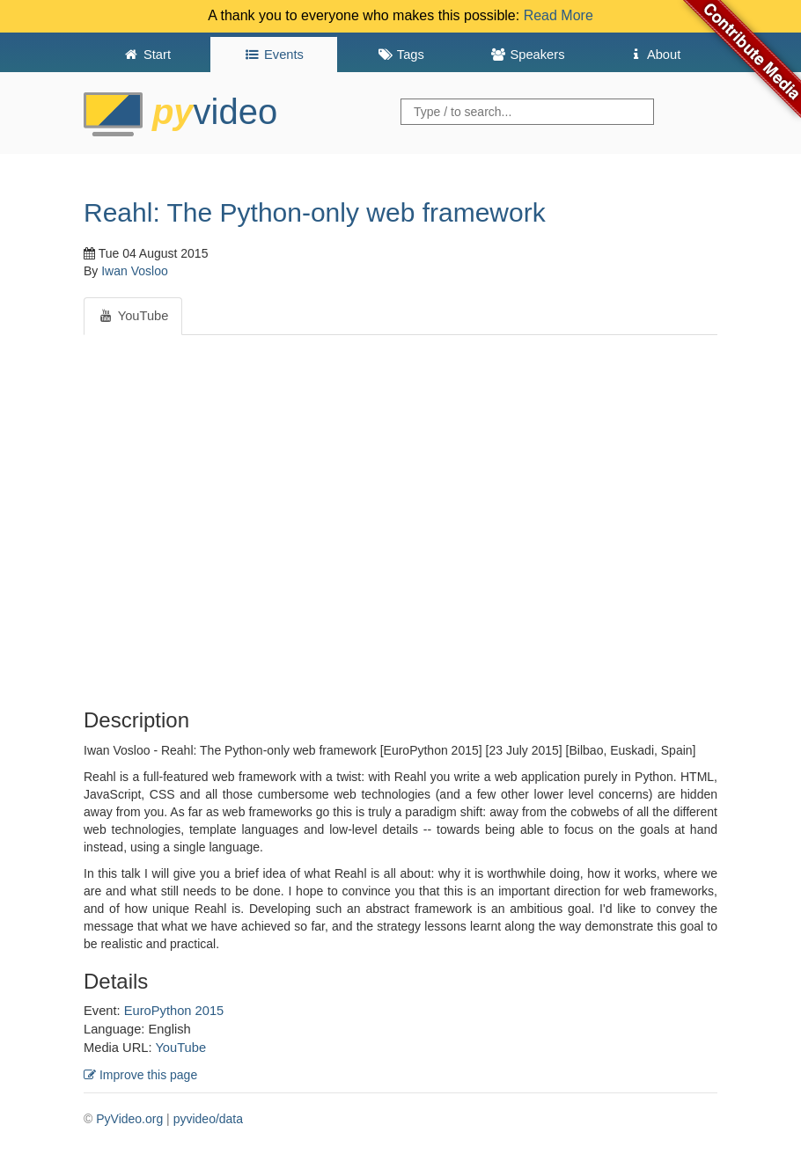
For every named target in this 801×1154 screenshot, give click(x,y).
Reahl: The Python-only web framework (315, 212)
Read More (558, 15)
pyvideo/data (208, 1119)
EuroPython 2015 (174, 1011)
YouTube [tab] (133, 316)
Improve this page (140, 1075)
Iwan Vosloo (134, 271)
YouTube (180, 1048)
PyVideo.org (129, 1119)
